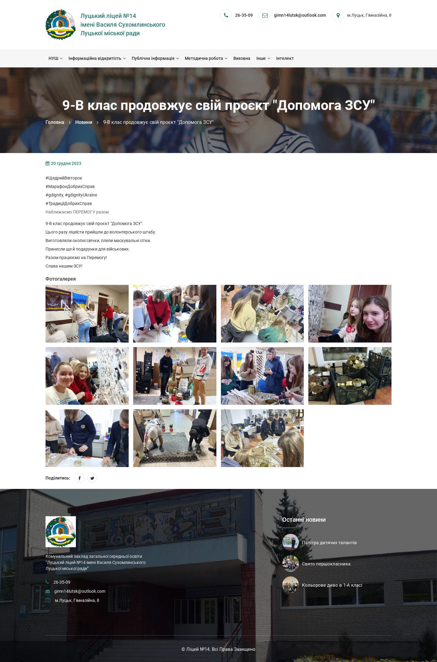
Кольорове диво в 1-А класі (332, 585)
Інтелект (285, 58)
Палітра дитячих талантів (329, 542)
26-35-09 (244, 15)
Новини (83, 122)
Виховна (241, 58)
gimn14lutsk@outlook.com (79, 591)
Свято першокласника (326, 564)
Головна (55, 122)
